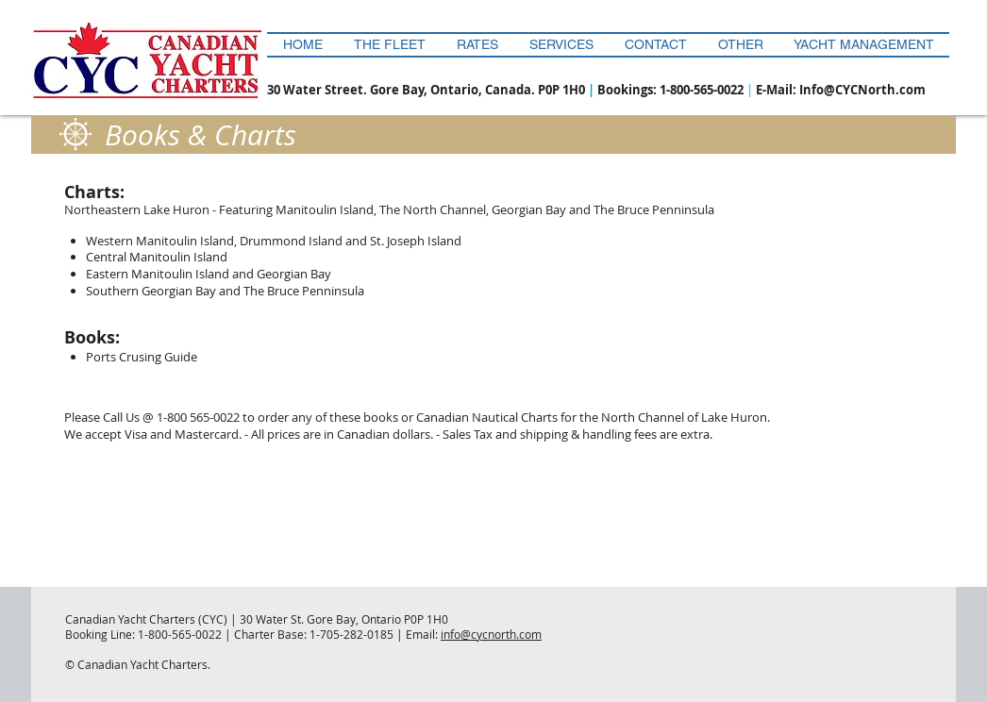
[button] (740, 45)
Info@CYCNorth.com (862, 89)
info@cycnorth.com (491, 634)
